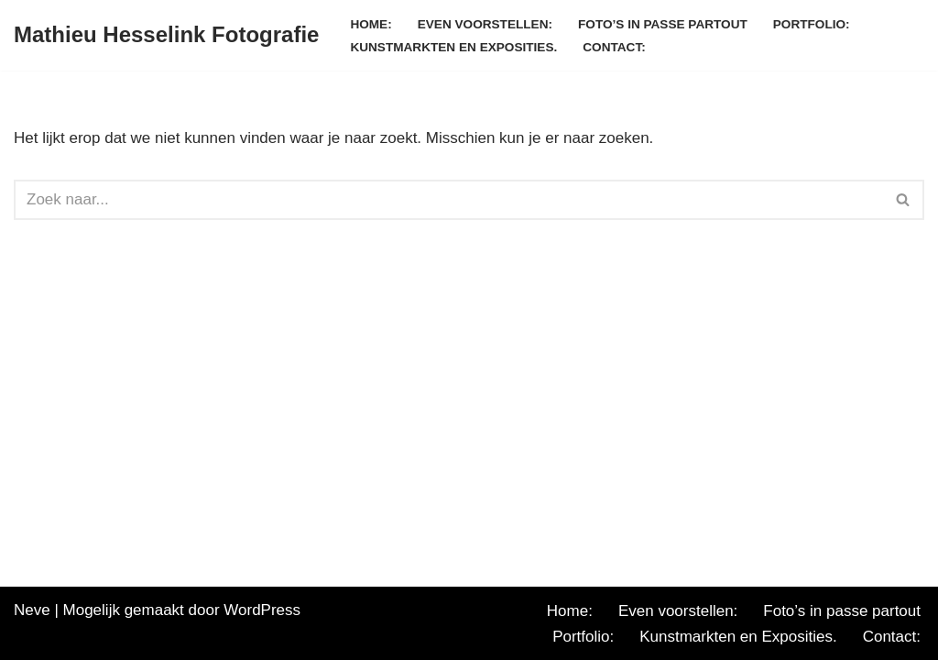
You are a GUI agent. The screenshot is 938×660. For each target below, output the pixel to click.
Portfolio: (811, 24)
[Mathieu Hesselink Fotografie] (166, 35)
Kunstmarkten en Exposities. (453, 47)
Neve (32, 610)
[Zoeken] (448, 200)
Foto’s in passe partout (662, 24)
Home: (370, 24)
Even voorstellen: (485, 24)
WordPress (262, 610)
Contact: (614, 47)
